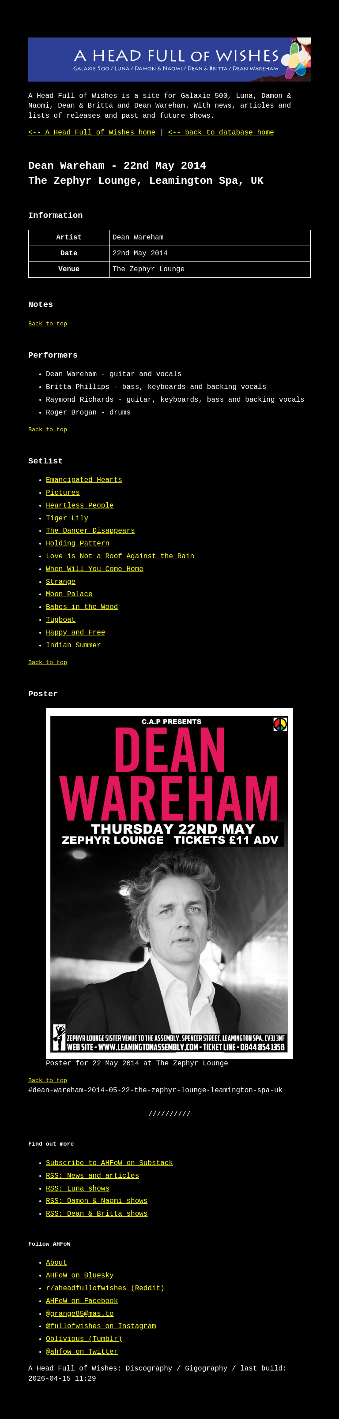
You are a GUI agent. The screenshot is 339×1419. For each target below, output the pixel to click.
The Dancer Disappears (90, 531)
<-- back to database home (221, 133)
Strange (60, 582)
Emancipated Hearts (84, 480)
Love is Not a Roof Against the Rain (120, 556)
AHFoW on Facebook (82, 1301)
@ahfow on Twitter (82, 1352)
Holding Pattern (77, 544)
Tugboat (60, 620)
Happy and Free (75, 633)
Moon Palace (69, 594)
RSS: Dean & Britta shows (96, 1214)
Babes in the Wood (82, 607)
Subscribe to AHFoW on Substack (109, 1163)
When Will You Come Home (94, 569)
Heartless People (80, 506)
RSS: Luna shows (77, 1189)
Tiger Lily (67, 518)
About (56, 1263)
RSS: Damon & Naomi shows (96, 1201)
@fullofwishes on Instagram (101, 1326)
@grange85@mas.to (80, 1314)
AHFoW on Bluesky (80, 1276)
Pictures (63, 493)
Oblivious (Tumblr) (84, 1339)
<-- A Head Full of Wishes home (91, 133)
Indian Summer (73, 645)
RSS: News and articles (92, 1176)
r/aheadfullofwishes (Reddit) (105, 1288)
